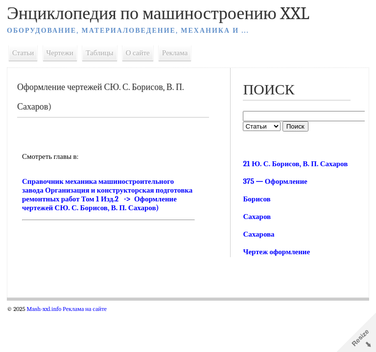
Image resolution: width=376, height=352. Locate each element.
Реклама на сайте (85, 309)
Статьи (23, 52)
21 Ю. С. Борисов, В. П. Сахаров (295, 163)
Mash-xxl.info (43, 309)
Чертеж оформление (276, 251)
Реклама (175, 52)
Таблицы (99, 52)
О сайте (138, 52)
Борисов (256, 199)
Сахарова (258, 234)
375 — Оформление (275, 181)
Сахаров (257, 216)
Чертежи (60, 52)
